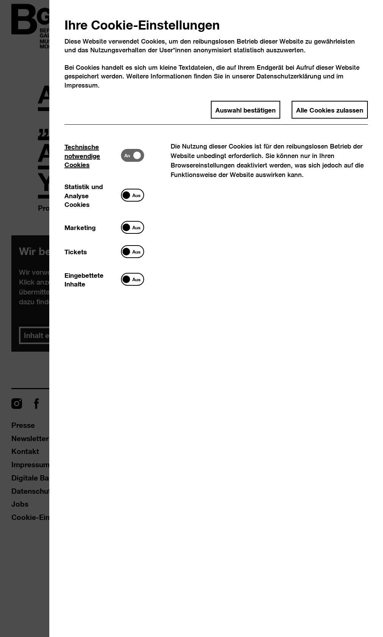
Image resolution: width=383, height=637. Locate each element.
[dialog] (191, 318)
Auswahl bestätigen (245, 109)
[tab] (92, 155)
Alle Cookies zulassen (329, 109)
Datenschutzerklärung (288, 76)
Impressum (81, 85)
